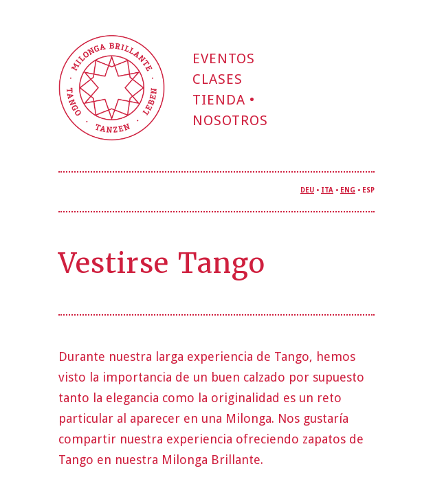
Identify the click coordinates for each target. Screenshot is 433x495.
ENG (347, 190)
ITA (327, 190)
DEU (307, 190)
